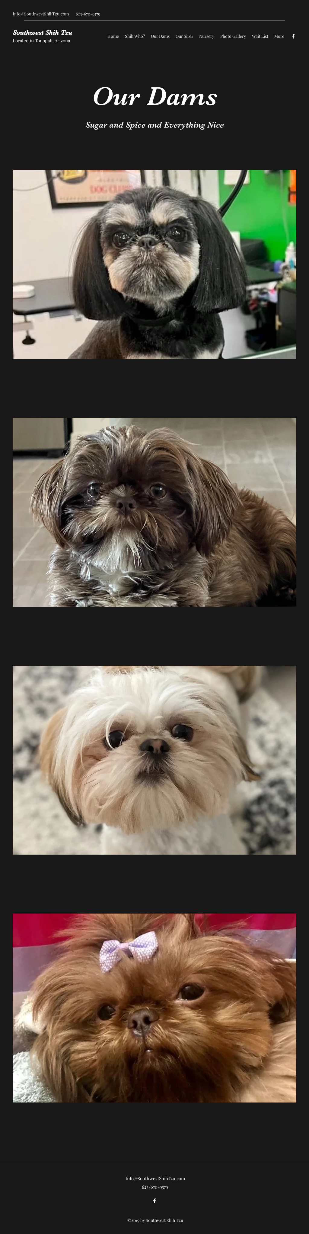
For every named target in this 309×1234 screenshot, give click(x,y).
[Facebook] (293, 36)
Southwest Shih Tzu (42, 32)
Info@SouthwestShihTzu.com (41, 14)
